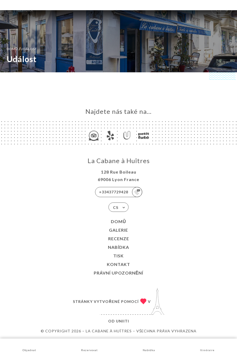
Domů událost (22, 48)
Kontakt (118, 264)
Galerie (118, 229)
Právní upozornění (119, 272)
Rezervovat (89, 345)
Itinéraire (207, 345)
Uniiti (122, 321)
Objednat (29, 345)
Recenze (118, 238)
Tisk (118, 255)
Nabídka (118, 247)
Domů (118, 221)
